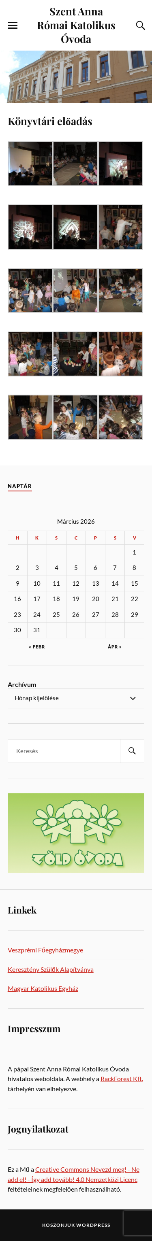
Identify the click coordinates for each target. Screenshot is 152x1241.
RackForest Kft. (122, 1078)
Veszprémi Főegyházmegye (45, 950)
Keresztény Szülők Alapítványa (51, 969)
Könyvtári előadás (50, 121)
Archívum (22, 684)
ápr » (115, 646)
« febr (37, 646)
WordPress (93, 1225)
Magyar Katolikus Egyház (43, 988)
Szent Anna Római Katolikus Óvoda (76, 24)
